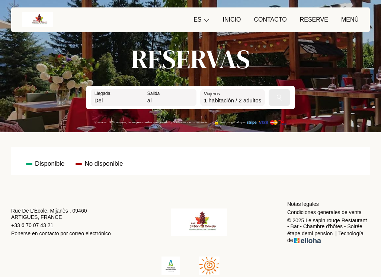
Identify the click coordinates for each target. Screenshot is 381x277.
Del (99, 100)
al (149, 100)
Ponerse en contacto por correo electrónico (61, 233)
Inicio (232, 19)
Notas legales (303, 204)
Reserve (314, 19)
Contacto (270, 19)
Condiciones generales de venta (324, 212)
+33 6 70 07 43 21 (32, 225)
